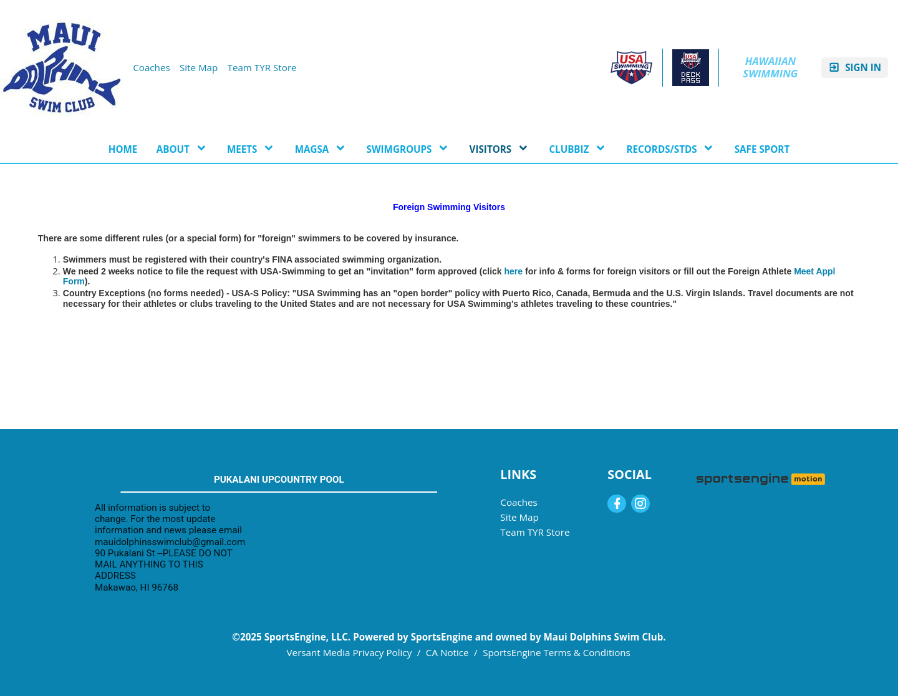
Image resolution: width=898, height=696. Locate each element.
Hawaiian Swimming (770, 67)
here (514, 271)
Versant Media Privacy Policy (349, 652)
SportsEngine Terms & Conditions (556, 652)
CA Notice (447, 652)
